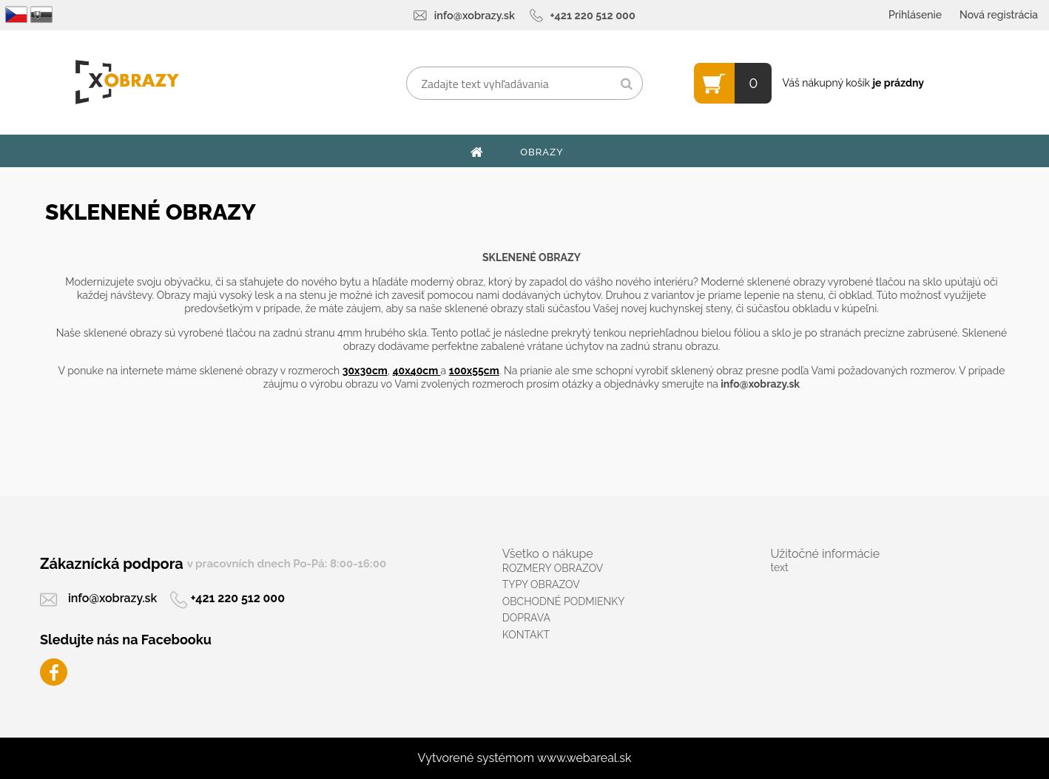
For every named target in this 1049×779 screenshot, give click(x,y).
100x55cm (474, 371)
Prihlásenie (915, 15)
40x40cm (417, 371)
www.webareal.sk (584, 758)
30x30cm (365, 371)
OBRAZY (542, 152)
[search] (626, 84)
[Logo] (127, 82)
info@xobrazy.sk (474, 15)
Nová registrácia (998, 15)
